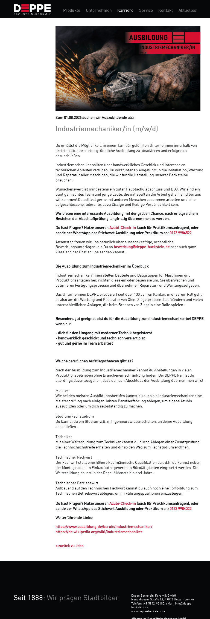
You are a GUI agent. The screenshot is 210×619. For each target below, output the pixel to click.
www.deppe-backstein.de (148, 611)
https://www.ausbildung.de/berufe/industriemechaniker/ (104, 527)
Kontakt (165, 11)
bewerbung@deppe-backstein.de (142, 247)
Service (146, 11)
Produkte (71, 11)
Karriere (125, 11)
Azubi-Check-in (122, 228)
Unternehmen (99, 11)
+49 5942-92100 (153, 603)
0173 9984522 (180, 233)
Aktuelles (187, 11)
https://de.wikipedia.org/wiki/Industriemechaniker (99, 532)
